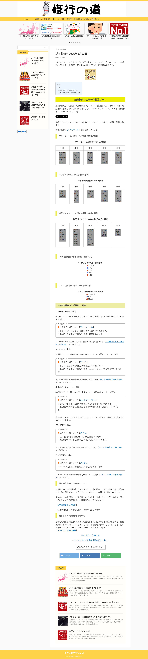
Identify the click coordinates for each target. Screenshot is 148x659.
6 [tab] (80, 43)
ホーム (26, 19)
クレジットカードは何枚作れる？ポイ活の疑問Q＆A (87, 616)
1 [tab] (69, 43)
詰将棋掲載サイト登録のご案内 (70, 92)
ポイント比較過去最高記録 (74, 36)
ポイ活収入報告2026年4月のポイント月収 (83, 573)
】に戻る (103, 540)
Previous (20, 30)
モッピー (84, 362)
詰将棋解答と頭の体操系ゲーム (68, 90)
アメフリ (84, 463)
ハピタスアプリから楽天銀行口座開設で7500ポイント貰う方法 (91, 602)
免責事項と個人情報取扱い (75, 19)
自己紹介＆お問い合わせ (91, 19)
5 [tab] (78, 43)
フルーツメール (86, 327)
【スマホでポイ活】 (59, 19)
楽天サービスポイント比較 (78, 631)
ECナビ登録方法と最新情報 (110, 447)
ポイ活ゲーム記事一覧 (90, 535)
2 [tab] (71, 43)
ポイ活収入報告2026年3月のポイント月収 (83, 587)
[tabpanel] (28, 31)
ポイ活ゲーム (72, 130)
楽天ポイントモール (88, 400)
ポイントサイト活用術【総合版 (87, 540)
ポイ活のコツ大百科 (74, 652)
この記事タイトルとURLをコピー (90, 547)
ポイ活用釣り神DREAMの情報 (51, 36)
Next (128, 30)
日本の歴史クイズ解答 (66, 505)
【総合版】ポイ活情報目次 (42, 19)
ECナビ (83, 433)
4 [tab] (76, 43)
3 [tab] (73, 43)
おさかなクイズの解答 (66, 530)
